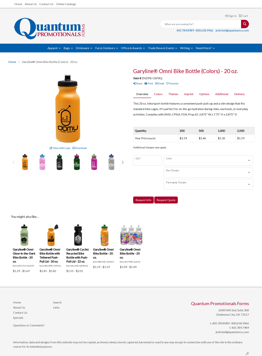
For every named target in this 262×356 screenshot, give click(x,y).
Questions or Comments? (29, 325)
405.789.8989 (185, 30)
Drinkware (82, 48)
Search (57, 302)
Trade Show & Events (161, 48)
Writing (185, 48)
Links (56, 307)
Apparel (52, 48)
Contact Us (46, 4)
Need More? (204, 48)
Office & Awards (131, 48)
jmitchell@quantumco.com (232, 30)
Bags (66, 48)
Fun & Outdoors (105, 48)
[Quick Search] (200, 24)
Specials (18, 317)
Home (18, 4)
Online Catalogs (66, 4)
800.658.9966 (204, 30)
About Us (31, 4)
